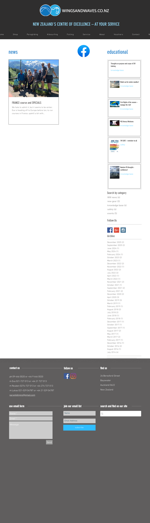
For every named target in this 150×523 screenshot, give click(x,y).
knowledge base (117, 70)
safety (122, 145)
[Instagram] (73, 376)
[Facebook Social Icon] (110, 230)
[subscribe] (79, 428)
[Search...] (119, 413)
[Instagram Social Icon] (123, 230)
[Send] (49, 442)
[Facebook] (67, 376)
